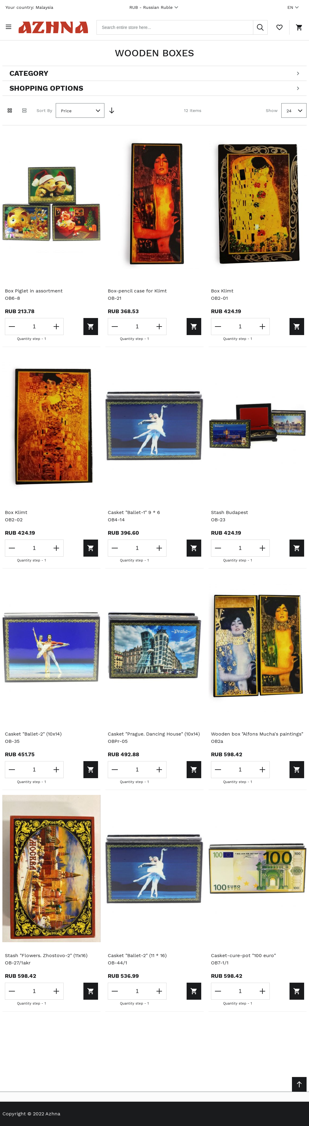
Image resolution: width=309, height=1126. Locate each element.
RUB (154, 7)
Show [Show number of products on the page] (272, 109)
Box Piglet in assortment (34, 289)
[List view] (24, 109)
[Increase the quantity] (53, 325)
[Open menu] (9, 26)
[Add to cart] (71, 325)
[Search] (260, 27)
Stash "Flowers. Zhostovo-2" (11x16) (47, 962)
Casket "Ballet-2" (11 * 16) (138, 962)
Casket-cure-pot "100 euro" (244, 962)
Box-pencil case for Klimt (138, 289)
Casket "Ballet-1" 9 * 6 (134, 511)
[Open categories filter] (154, 72)
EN (293, 7)
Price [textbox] (66, 109)
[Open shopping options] (154, 87)
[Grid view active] (9, 109)
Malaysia (44, 7)
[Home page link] (56, 26)
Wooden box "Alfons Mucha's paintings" (257, 733)
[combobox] (185, 26)
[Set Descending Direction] (111, 109)
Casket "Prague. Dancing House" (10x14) (146, 736)
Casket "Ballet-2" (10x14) (34, 733)
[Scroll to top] (299, 1084)
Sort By (44, 109)
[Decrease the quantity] (12, 325)
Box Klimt (222, 289)
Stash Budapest (229, 511)
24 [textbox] (289, 109)
